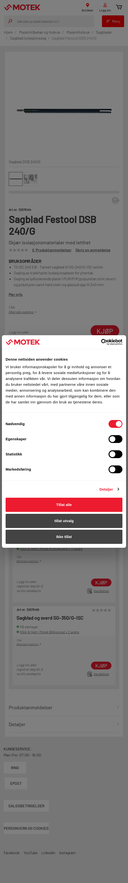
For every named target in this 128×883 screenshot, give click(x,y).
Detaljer (106, 489)
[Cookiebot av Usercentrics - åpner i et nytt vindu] (101, 342)
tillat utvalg (63, 521)
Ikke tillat (64, 537)
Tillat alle (64, 505)
